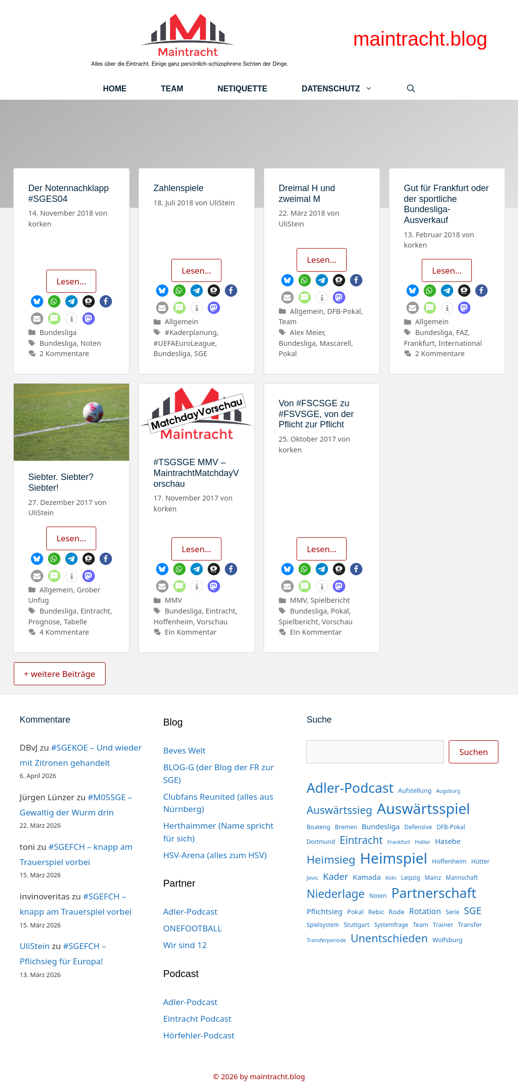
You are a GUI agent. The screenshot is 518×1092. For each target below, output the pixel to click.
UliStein (35, 946)
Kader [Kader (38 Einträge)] (336, 876)
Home (115, 88)
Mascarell (335, 343)
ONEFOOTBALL (192, 928)
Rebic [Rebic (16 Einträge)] (376, 911)
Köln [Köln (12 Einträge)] (390, 877)
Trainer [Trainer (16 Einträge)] (443, 924)
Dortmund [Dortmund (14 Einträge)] (320, 841)
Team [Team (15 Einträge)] (420, 925)
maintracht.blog (420, 39)
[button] (37, 301)
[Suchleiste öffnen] (411, 89)
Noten (91, 343)
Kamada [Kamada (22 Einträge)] (367, 877)
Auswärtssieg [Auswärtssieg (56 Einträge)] (339, 810)
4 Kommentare (64, 632)
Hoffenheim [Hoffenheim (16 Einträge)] (449, 861)
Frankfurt (419, 343)
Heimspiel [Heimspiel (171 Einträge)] (393, 858)
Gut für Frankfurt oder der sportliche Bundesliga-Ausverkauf (446, 204)
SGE (200, 353)
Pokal (288, 353)
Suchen (473, 751)
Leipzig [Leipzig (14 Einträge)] (410, 877)
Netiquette (242, 88)
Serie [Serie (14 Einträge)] (453, 912)
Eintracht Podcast (197, 1018)
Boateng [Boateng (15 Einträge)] (318, 827)
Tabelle (75, 621)
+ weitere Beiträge (59, 673)
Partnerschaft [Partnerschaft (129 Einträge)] (433, 893)
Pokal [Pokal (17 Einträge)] (355, 911)
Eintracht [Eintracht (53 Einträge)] (361, 840)
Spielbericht (330, 600)
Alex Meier (307, 332)
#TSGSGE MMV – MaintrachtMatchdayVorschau (196, 472)
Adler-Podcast (190, 911)
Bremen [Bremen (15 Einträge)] (346, 827)
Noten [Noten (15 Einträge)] (377, 896)
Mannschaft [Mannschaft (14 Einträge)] (462, 877)
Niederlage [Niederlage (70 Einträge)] (335, 893)
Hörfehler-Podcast (198, 1035)
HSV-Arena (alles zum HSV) (215, 855)
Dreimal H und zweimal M (307, 193)
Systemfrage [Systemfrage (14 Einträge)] (391, 924)
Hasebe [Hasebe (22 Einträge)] (448, 841)
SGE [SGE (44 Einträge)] (473, 910)
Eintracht (95, 611)
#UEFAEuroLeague (184, 343)
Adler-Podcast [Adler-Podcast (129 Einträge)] (349, 788)
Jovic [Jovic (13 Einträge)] (312, 877)
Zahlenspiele (179, 188)
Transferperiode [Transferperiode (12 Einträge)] (326, 940)
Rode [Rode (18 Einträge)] (397, 911)
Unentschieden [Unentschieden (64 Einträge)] (389, 938)
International (460, 343)
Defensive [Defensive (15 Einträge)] (418, 827)
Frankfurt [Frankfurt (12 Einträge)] (398, 842)
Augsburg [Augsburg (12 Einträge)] (448, 790)
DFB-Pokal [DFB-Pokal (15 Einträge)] (450, 827)
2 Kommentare (64, 353)
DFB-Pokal (344, 311)
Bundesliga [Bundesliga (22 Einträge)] (381, 826)
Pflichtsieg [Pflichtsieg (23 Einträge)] (324, 911)
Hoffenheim (173, 621)
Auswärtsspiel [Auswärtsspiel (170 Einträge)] (423, 808)
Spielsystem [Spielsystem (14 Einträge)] (322, 924)
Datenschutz (345, 89)
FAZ (462, 332)
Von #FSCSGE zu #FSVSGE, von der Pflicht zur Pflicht (316, 413)
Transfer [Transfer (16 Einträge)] (470, 924)
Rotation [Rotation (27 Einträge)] (425, 911)
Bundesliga (58, 332)
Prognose (44, 621)
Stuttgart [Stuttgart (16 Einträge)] (357, 924)
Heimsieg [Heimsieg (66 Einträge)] (330, 859)
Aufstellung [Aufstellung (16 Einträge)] (415, 790)
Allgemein (181, 321)
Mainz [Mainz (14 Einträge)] (433, 877)
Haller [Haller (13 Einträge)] (423, 841)
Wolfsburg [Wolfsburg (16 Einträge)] (448, 939)
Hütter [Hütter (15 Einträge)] (480, 861)
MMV (173, 600)
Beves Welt (184, 750)
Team (172, 88)
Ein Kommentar (191, 632)
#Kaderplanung (191, 332)
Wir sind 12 (185, 945)
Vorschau (212, 621)
